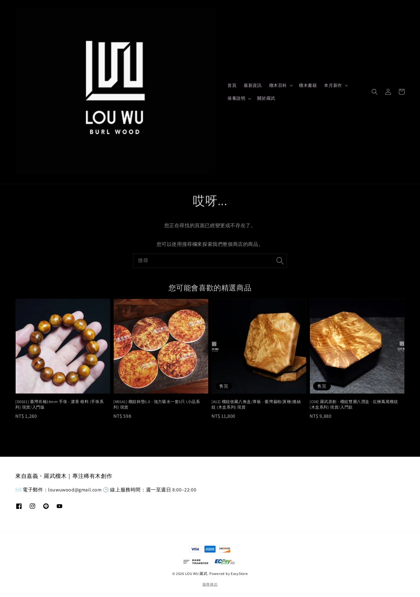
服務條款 (210, 584)
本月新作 (333, 85)
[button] (374, 92)
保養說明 (236, 98)
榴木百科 (278, 85)
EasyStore (239, 573)
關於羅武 (266, 98)
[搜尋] (280, 260)
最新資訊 (253, 85)
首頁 (231, 85)
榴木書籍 (308, 85)
